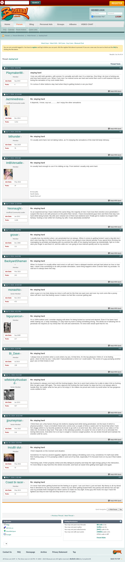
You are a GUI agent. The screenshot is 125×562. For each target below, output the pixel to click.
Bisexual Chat (79, 43)
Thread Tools (115, 64)
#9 (120, 311)
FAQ (4, 30)
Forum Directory (18, 35)
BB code (99, 525)
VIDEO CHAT (87, 24)
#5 (120, 203)
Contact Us (7, 552)
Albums (73, 24)
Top (121, 509)
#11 (120, 375)
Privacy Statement (59, 552)
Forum (19, 24)
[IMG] (99, 529)
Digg (7, 525)
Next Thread (69, 516)
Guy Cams (69, 43)
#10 (120, 348)
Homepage (30, 552)
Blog (31, 24)
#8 (120, 285)
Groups (60, 24)
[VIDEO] (99, 532)
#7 (120, 256)
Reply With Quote (114, 91)
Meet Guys (45, 43)
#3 (120, 131)
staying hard (13, 59)
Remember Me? (98, 17)
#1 (120, 68)
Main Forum (31, 35)
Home (7, 24)
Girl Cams (62, 43)
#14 (120, 477)
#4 (120, 158)
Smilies (99, 527)
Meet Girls (53, 43)
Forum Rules (101, 538)
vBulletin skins (74, 559)
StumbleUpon (11, 531)
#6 (120, 230)
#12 (120, 415)
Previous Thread (57, 516)
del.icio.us (9, 528)
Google (8, 535)
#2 (120, 94)
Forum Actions (21, 30)
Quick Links (33, 30)
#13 (120, 442)
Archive (44, 552)
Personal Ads (46, 24)
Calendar (11, 30)
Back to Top (115, 559)
